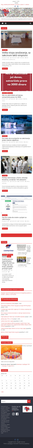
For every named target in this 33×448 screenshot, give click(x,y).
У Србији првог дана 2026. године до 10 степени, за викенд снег (16, 309)
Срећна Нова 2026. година (7, 321)
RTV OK (5, 337)
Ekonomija (10, 93)
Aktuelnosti (10, 254)
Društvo (4, 256)
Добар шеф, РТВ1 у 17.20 (7, 319)
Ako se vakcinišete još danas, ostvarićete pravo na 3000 (12, 96)
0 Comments (21, 57)
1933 (28, 364)
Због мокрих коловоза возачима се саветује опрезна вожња (15, 313)
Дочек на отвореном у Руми (7, 303)
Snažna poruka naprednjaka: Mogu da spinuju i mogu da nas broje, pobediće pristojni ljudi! (8, 264)
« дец (2, 391)
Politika (9, 256)
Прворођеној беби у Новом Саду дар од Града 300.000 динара (16, 305)
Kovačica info (14, 57)
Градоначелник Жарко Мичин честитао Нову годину (13, 328)
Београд (4, 366)
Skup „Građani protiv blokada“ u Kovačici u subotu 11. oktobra (15, 4)
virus (14, 59)
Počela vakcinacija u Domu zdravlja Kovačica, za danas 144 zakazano (14, 179)
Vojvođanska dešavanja (10, 299)
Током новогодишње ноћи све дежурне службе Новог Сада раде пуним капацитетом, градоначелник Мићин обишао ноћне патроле (16, 325)
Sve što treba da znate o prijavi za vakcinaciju (14, 218)
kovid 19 (7, 59)
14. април (9, 366)
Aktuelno (4, 93)
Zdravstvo (5, 50)
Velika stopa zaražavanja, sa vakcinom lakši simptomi (16, 54)
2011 (12, 366)
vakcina (11, 59)
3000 (26, 99)
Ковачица (19, 364)
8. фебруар (24, 364)
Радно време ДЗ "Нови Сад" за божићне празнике (13, 316)
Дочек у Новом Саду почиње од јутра (10, 332)
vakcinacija (4, 183)
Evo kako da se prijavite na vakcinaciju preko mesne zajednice (16, 139)
